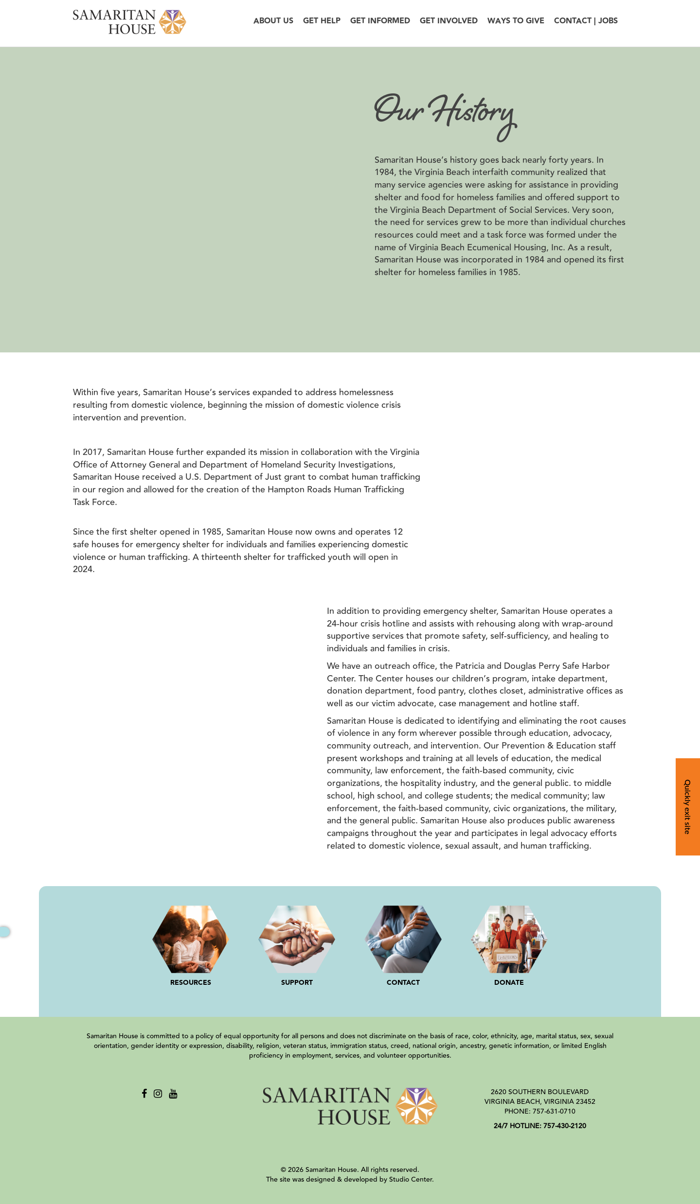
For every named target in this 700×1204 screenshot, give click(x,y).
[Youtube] (173, 1093)
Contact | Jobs (586, 21)
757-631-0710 (554, 1111)
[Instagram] (158, 1093)
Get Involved (449, 21)
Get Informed (380, 21)
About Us (273, 21)
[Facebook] (144, 1093)
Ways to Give (515, 21)
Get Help (322, 21)
